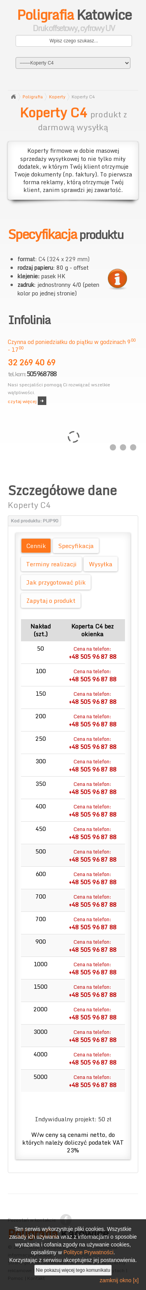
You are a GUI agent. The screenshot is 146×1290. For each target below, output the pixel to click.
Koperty (57, 96)
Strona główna (13, 97)
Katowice (74, 21)
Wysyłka (101, 564)
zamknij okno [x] (119, 1280)
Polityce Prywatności (88, 1252)
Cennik (36, 545)
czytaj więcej (22, 401)
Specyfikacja (76, 545)
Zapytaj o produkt (51, 600)
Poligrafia (33, 96)
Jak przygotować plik (56, 582)
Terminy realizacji (51, 564)
